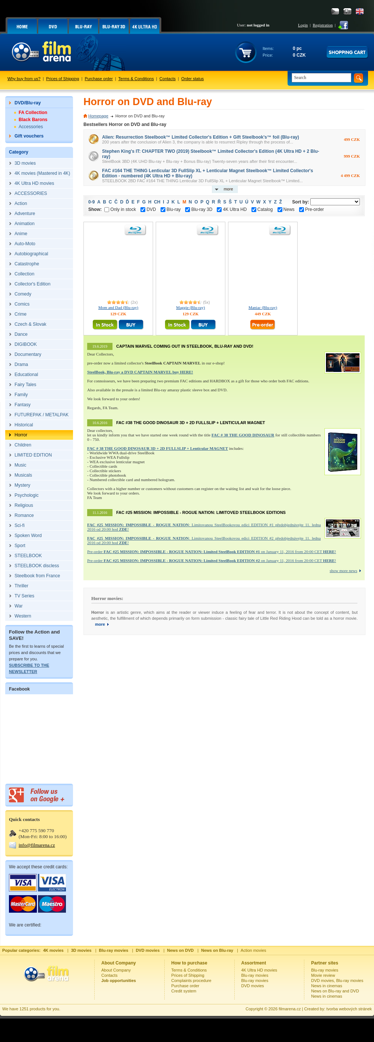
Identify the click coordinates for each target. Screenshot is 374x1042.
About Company (116, 970)
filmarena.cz (290, 1009)
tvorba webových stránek (349, 1009)
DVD (148, 209)
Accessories (31, 126)
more (228, 189)
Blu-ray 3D (198, 209)
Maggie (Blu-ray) (190, 307)
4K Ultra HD (232, 209)
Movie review (323, 975)
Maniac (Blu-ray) (262, 307)
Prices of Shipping (62, 78)
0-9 (91, 202)
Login (303, 25)
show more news (343, 570)
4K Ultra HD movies (259, 970)
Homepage (98, 116)
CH (157, 202)
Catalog (262, 209)
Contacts (167, 78)
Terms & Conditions (136, 78)
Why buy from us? (24, 78)
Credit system (183, 991)
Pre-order (311, 209)
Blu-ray (171, 209)
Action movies (253, 950)
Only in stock (120, 209)
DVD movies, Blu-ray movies (337, 980)
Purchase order (99, 78)
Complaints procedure (191, 980)
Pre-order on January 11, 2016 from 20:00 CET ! (211, 551)
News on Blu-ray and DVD (335, 991)
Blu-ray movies (255, 975)
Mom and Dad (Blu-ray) (118, 307)
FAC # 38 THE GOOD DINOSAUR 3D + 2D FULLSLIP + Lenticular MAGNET (157, 448)
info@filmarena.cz (37, 845)
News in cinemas (326, 985)
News (286, 209)
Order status (192, 78)
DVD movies (252, 985)
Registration (323, 25)
